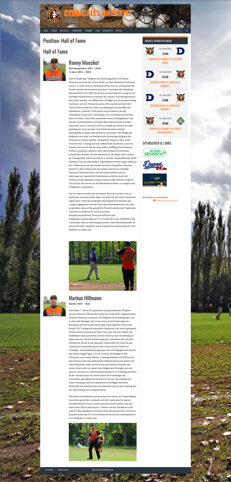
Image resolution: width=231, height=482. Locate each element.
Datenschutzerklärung (102, 469)
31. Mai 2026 (165, 95)
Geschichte (108, 30)
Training (88, 30)
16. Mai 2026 (165, 48)
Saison (54, 30)
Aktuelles (64, 30)
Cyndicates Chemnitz (97, 13)
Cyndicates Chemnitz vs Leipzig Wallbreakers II (165, 130)
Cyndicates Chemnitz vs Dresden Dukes (165, 61)
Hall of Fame (55, 51)
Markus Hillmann (85, 298)
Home (45, 30)
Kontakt (49, 469)
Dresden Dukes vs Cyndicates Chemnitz (165, 84)
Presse (119, 30)
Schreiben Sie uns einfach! (165, 200)
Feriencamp (77, 30)
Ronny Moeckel (84, 62)
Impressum (63, 469)
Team (97, 30)
